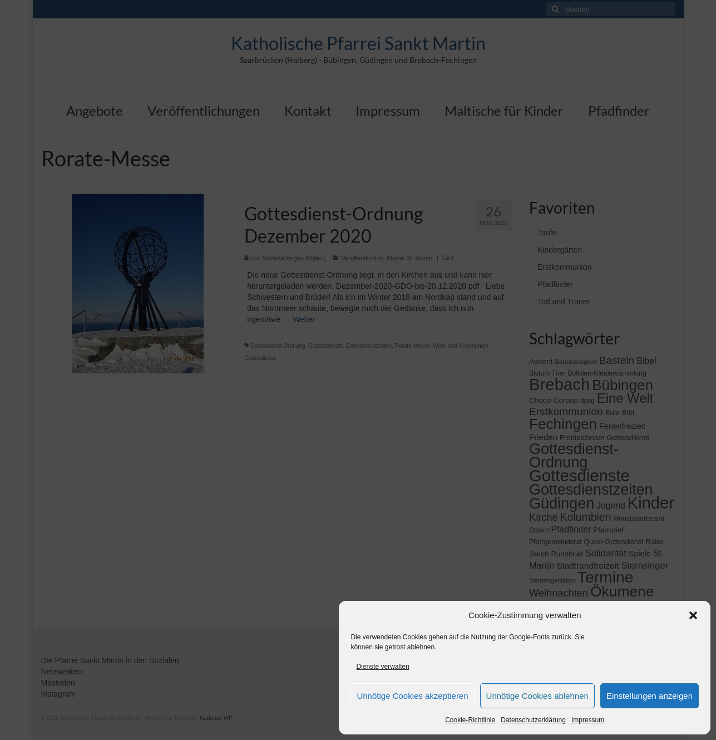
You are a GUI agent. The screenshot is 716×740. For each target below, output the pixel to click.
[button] (693, 615)
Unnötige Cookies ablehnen (537, 695)
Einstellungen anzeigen (649, 695)
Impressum (587, 720)
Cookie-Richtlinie (470, 720)
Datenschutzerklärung (533, 720)
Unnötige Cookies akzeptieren (412, 695)
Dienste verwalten (382, 666)
